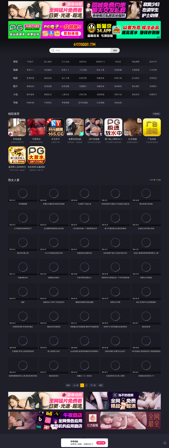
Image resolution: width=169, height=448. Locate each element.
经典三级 (118, 78)
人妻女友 (65, 94)
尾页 (100, 385)
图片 (15, 86)
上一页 (75, 385)
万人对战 (65, 61)
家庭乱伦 (48, 94)
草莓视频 (65, 102)
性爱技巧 (153, 94)
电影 (15, 78)
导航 (15, 102)
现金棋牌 (135, 61)
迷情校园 (100, 94)
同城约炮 (30, 102)
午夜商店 (48, 102)
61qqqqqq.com (84, 44)
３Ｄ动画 (83, 70)
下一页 (93, 385)
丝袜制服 (118, 70)
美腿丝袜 (100, 86)
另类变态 (153, 78)
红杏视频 (100, 102)
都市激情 (30, 94)
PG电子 (30, 61)
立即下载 (101, 443)
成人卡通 (65, 78)
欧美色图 (65, 86)
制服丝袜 (100, 78)
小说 (15, 94)
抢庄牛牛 (153, 61)
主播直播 (135, 70)
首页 (68, 385)
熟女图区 (135, 86)
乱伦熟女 (135, 78)
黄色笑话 (135, 94)
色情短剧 (118, 102)
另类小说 (118, 94)
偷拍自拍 (48, 78)
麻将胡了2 (100, 61)
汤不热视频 (83, 102)
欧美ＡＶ (65, 70)
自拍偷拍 (48, 70)
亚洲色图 (48, 86)
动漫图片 (83, 86)
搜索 (115, 50)
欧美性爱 (83, 78)
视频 (15, 69)
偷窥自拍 (30, 86)
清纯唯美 (118, 86)
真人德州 (48, 61)
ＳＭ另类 (153, 70)
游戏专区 (83, 61)
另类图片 (153, 86)
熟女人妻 (100, 70)
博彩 (15, 61)
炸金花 (118, 61)
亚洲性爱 (30, 78)
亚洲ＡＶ (30, 70)
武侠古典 (83, 94)
